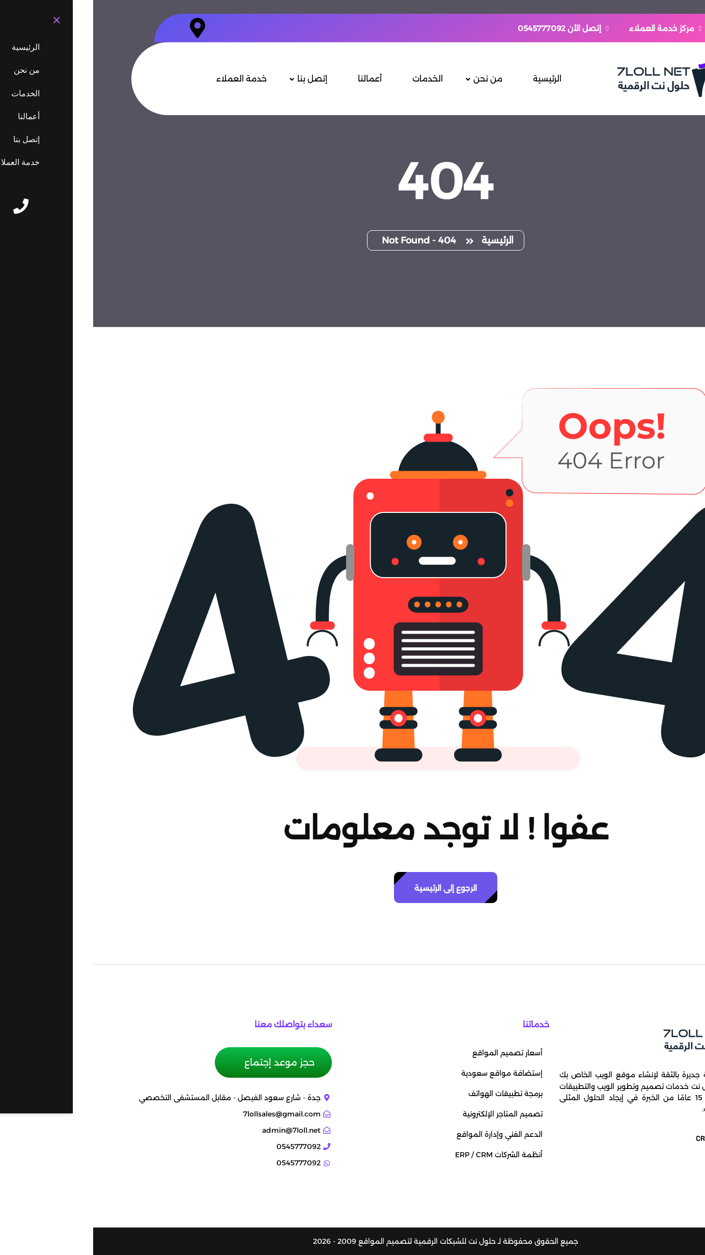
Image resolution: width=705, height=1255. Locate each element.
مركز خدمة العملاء (572, 28)
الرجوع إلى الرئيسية (352, 888)
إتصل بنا (219, 79)
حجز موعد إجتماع (185, 1062)
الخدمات (334, 79)
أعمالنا (277, 79)
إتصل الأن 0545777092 (470, 28)
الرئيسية (454, 79)
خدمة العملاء (148, 79)
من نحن (394, 79)
